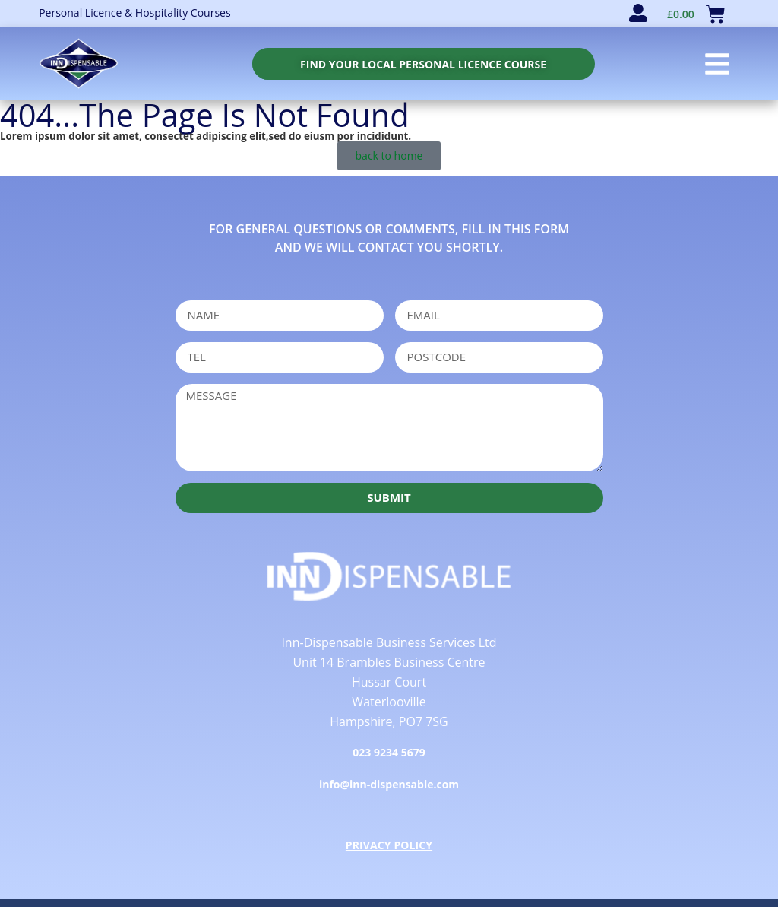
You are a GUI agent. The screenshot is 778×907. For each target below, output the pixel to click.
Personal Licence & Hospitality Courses (134, 12)
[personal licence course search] (423, 64)
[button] (717, 63)
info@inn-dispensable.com (389, 784)
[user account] (638, 13)
